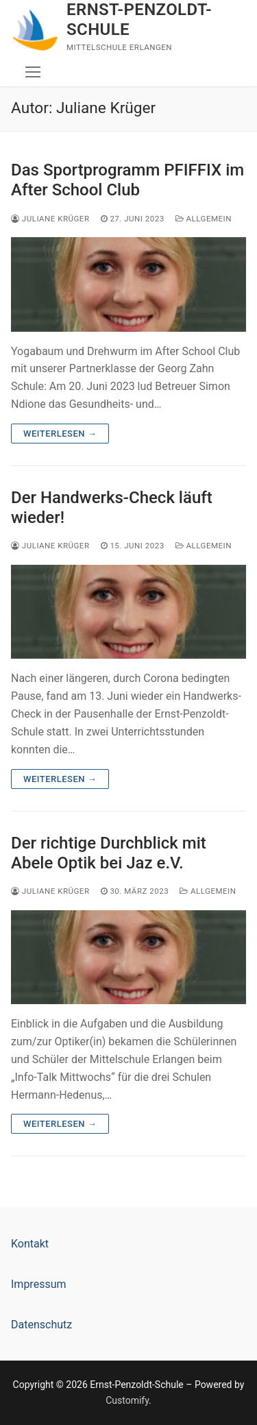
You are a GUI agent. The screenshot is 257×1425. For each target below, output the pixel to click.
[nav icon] (33, 72)
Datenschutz (41, 1324)
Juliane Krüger (50, 218)
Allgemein (203, 218)
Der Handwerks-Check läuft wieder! (111, 507)
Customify (127, 1400)
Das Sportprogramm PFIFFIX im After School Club (127, 179)
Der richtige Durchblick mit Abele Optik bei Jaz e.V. (108, 853)
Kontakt (30, 1243)
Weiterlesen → (60, 433)
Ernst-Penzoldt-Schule (139, 19)
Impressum (38, 1284)
